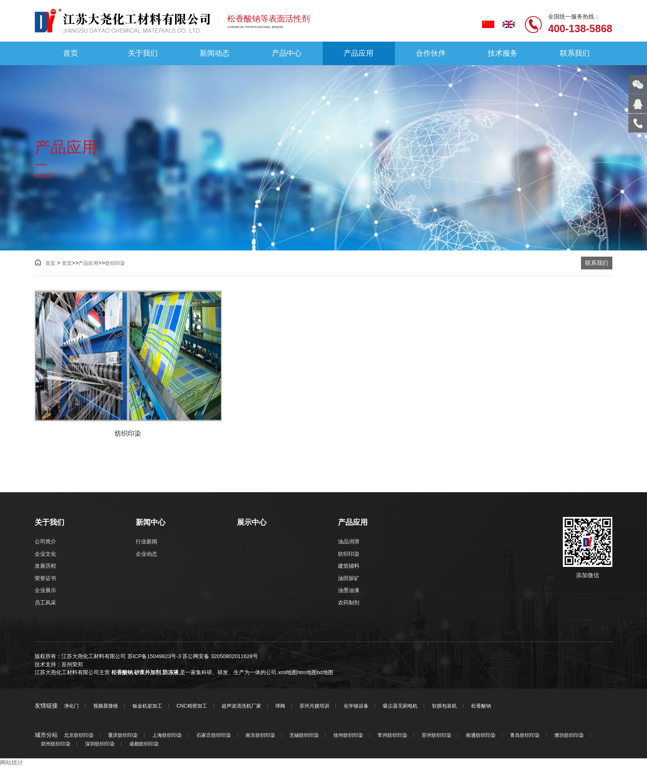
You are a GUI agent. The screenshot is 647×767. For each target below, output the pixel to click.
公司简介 (45, 541)
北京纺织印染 (79, 735)
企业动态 (146, 554)
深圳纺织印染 (100, 744)
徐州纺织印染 (348, 735)
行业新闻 (146, 541)
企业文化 (45, 554)
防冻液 (171, 672)
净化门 (71, 706)
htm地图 (307, 672)
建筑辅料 (348, 566)
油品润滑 (348, 541)
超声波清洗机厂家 (241, 706)
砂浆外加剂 (147, 672)
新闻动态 (214, 53)
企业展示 (45, 590)
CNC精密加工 (192, 706)
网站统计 (11, 762)
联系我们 (575, 53)
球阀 (280, 706)
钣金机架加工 (147, 706)
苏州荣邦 (72, 664)
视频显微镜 (105, 706)
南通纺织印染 (481, 735)
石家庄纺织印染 (213, 735)
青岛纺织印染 (525, 735)
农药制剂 (348, 602)
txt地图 (325, 672)
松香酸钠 (122, 672)
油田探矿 (348, 578)
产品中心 (287, 53)
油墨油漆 (348, 590)
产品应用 (358, 53)
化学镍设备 (356, 706)
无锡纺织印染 (304, 735)
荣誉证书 (45, 578)
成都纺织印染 (144, 744)
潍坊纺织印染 (569, 735)
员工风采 (45, 602)
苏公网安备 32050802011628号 (220, 656)
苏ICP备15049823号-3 (154, 656)
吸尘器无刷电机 (400, 706)
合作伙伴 (431, 53)
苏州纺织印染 (436, 735)
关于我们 (143, 53)
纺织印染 (115, 263)
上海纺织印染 (167, 735)
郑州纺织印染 (56, 744)
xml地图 (287, 672)
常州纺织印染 (392, 735)
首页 (70, 53)
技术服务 (502, 53)
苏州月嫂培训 (314, 706)
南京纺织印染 (260, 735)
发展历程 (45, 566)
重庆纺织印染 (123, 735)
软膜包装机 (444, 706)
